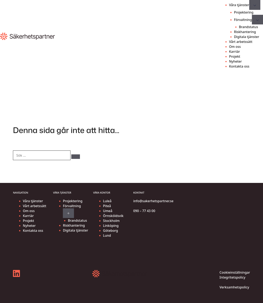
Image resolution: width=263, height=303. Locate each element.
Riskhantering (245, 32)
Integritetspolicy (232, 277)
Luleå (107, 201)
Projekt (234, 56)
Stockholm (111, 220)
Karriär (234, 51)
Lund (107, 235)
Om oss (235, 46)
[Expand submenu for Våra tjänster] (254, 5)
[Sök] (75, 156)
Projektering (244, 12)
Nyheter (235, 61)
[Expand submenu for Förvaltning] (68, 213)
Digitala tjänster (246, 36)
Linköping (111, 225)
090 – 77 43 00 (144, 211)
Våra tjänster (239, 5)
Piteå (107, 206)
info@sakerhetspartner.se (153, 201)
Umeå (107, 211)
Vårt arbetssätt (241, 41)
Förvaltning (243, 19)
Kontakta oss (239, 66)
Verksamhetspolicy (234, 287)
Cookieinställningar (234, 272)
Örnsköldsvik (113, 215)
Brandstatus (248, 27)
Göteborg (110, 230)
